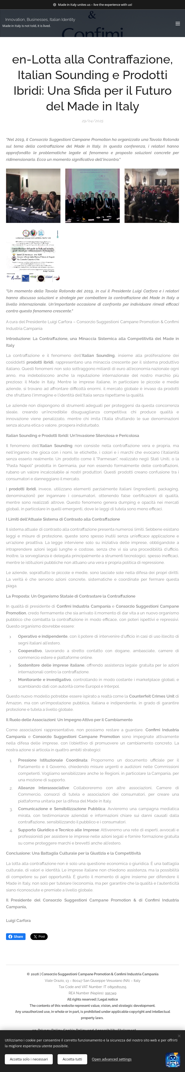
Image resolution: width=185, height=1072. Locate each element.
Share (15, 937)
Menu (178, 23)
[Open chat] (172, 1060)
